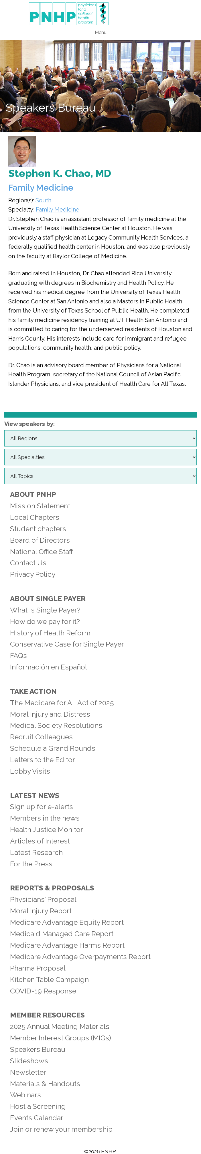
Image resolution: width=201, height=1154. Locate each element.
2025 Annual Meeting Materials (59, 1026)
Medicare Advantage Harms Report (67, 945)
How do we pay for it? (45, 621)
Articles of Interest (40, 841)
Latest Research (36, 852)
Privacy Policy (32, 574)
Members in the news (45, 818)
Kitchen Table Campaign (49, 979)
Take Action (33, 691)
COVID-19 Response (43, 991)
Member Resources (47, 1015)
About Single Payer (48, 598)
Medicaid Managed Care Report (61, 934)
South (43, 200)
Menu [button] (101, 32)
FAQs (18, 655)
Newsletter (28, 1072)
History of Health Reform (50, 633)
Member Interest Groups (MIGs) (60, 1038)
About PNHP (33, 494)
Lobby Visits (30, 771)
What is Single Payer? (45, 610)
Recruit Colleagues (41, 737)
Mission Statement (40, 506)
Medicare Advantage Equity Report (67, 922)
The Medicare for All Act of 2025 (62, 703)
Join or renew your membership (61, 1129)
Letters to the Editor (42, 760)
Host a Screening (38, 1106)
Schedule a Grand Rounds (52, 748)
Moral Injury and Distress (50, 714)
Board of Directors (40, 540)
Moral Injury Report (41, 911)
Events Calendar (36, 1118)
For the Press (31, 864)
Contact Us (28, 563)
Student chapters (38, 529)
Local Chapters (34, 517)
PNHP (100, 13)
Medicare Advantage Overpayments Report (80, 957)
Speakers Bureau (37, 1049)
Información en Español (48, 667)
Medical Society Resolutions (56, 725)
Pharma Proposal (38, 968)
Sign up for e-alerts (41, 807)
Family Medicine (57, 209)
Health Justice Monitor (46, 829)
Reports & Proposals (52, 888)
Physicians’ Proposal (43, 899)
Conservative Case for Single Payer (67, 644)
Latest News (34, 795)
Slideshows (29, 1061)
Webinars (25, 1095)
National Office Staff (41, 552)
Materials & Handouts (45, 1084)
